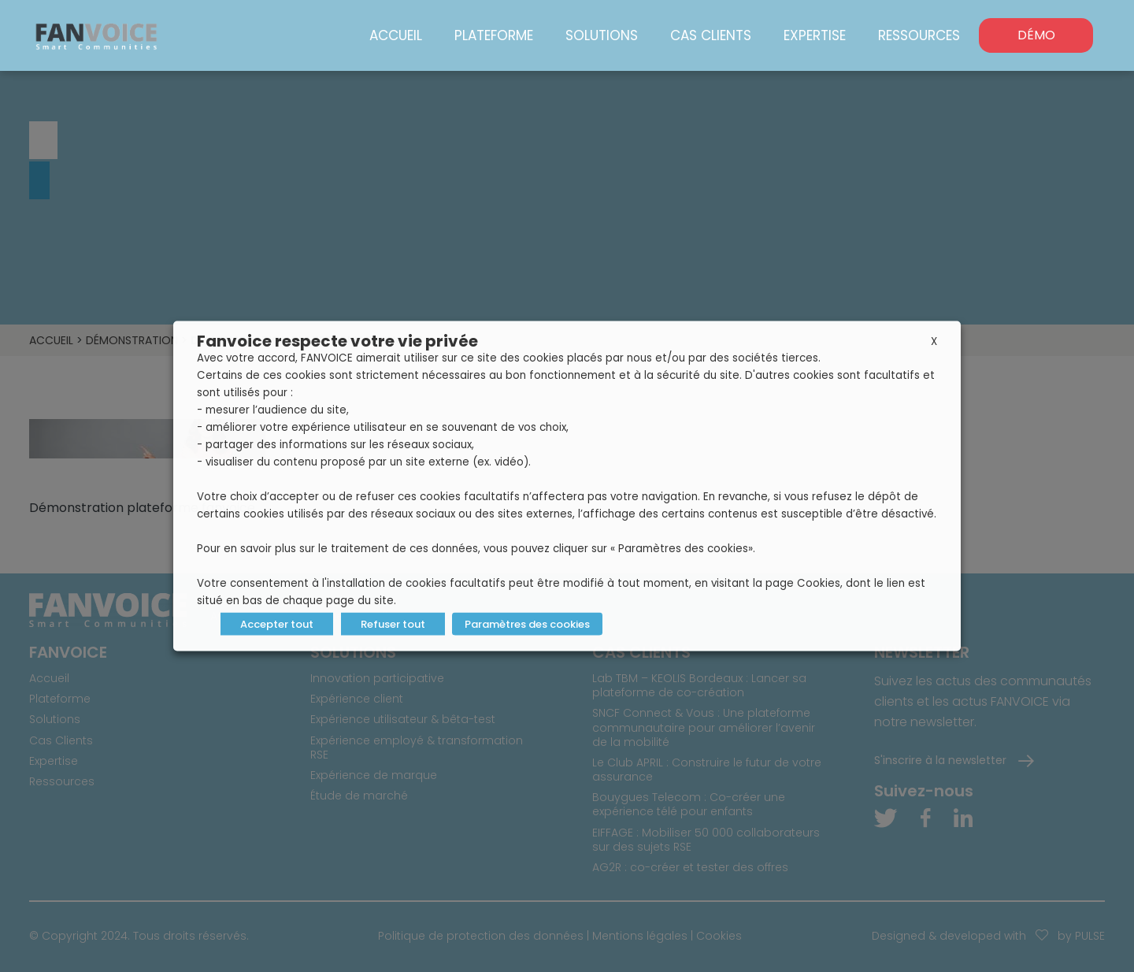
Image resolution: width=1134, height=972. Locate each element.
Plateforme (493, 35)
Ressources (919, 35)
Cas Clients (710, 35)
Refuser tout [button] (393, 624)
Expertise (815, 35)
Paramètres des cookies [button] (527, 624)
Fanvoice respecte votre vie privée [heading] (337, 341)
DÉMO (1036, 35)
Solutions (601, 35)
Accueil (395, 35)
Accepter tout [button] (276, 624)
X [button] (934, 341)
